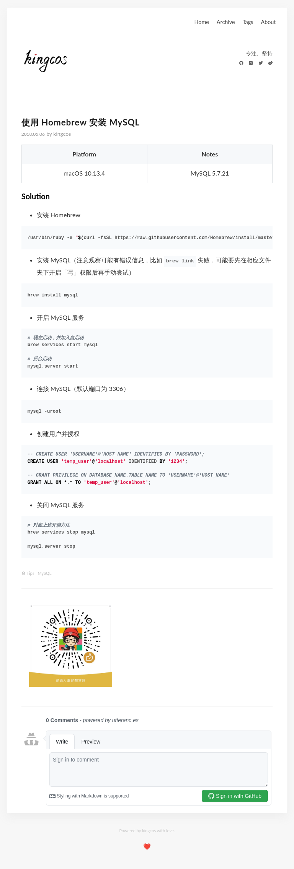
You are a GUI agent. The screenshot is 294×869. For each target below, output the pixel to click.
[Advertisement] (196, 646)
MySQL (44, 573)
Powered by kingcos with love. (147, 830)
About (268, 22)
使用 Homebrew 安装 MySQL (80, 122)
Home (201, 22)
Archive (226, 22)
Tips (30, 573)
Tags (248, 22)
